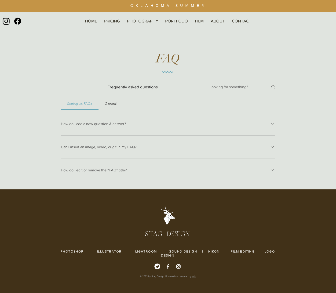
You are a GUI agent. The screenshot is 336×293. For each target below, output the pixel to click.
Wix (194, 276)
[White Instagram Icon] (178, 266)
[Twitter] (157, 266)
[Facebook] (17, 21)
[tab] (80, 104)
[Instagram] (6, 21)
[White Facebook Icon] (168, 266)
